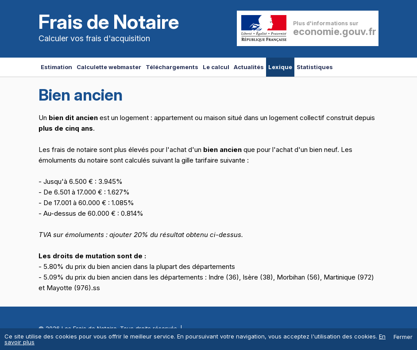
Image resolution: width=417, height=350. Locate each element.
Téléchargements (172, 66)
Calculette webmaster (109, 66)
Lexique (280, 66)
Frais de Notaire (109, 21)
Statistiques (315, 66)
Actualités (249, 66)
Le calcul (216, 66)
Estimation (56, 66)
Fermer (403, 337)
